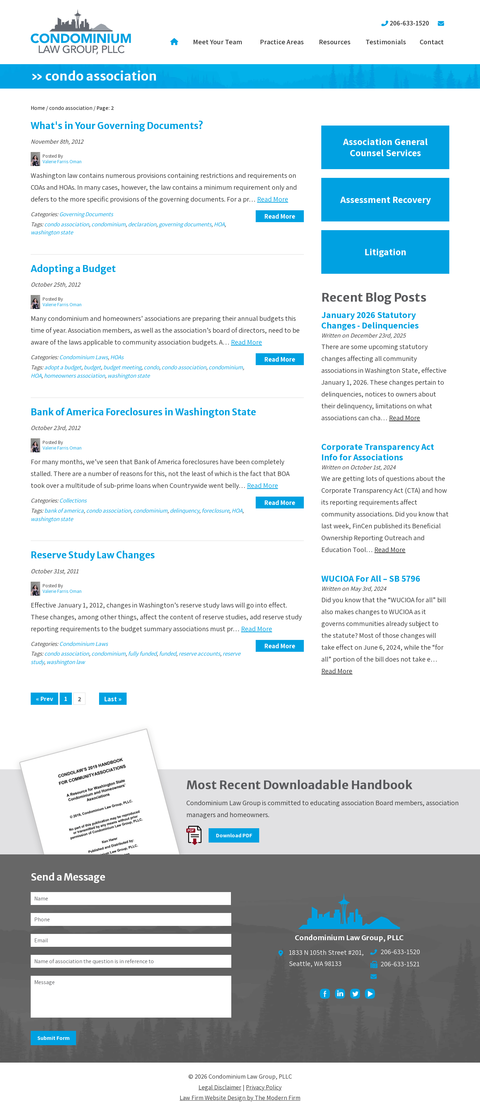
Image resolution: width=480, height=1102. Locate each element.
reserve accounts (199, 653)
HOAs (116, 357)
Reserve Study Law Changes (93, 555)
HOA (219, 224)
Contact (432, 41)
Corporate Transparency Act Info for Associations (377, 451)
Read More (272, 199)
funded (167, 653)
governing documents (185, 224)
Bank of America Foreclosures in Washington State (143, 412)
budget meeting (122, 367)
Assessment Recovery (385, 199)
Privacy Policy (264, 1087)
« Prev (44, 699)
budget (92, 367)
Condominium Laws (83, 357)
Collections (73, 500)
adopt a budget (62, 367)
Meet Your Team (217, 41)
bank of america (64, 510)
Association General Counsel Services (385, 147)
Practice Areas (282, 41)
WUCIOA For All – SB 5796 (370, 578)
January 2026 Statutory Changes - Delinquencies (370, 320)
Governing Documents (86, 214)
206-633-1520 (409, 23)
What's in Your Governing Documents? (117, 125)
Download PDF (234, 835)
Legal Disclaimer (219, 1087)
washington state (52, 232)
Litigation (385, 251)
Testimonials (386, 41)
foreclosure (215, 510)
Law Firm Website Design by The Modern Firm (240, 1098)
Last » (112, 699)
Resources (335, 41)
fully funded (142, 653)
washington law (65, 662)
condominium (108, 224)
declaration (142, 224)
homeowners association (74, 375)
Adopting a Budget (73, 268)
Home (175, 41)
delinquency (184, 510)
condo (151, 367)
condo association (66, 224)
